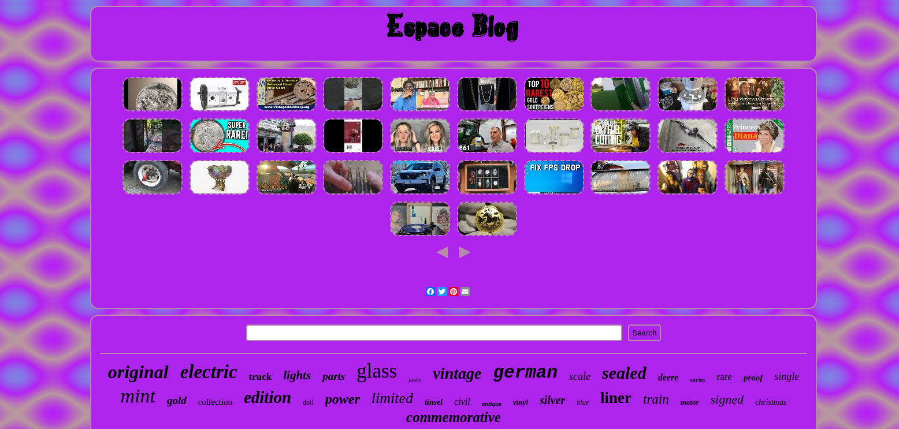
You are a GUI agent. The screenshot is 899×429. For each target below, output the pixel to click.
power (342, 398)
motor (690, 402)
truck (260, 376)
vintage (457, 373)
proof (753, 377)
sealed (624, 372)
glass (376, 371)
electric (208, 371)
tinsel (434, 402)
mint (138, 395)
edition (267, 397)
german (525, 373)
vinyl (520, 402)
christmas (770, 402)
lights (297, 375)
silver (552, 400)
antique (491, 403)
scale (579, 376)
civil (462, 401)
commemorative (453, 417)
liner (615, 397)
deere (668, 377)
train (656, 399)
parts (333, 376)
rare (723, 376)
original (138, 371)
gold (177, 400)
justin (414, 379)
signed (727, 399)
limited (392, 398)
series (697, 379)
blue (583, 402)
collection (215, 401)
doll (308, 402)
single (786, 376)
